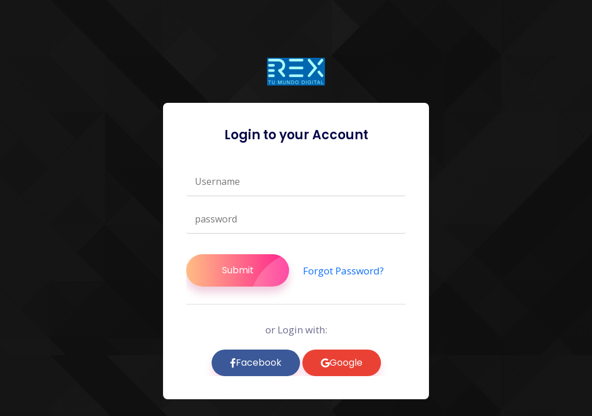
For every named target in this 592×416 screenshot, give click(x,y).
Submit (256, 270)
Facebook (256, 362)
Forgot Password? (343, 270)
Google (341, 362)
